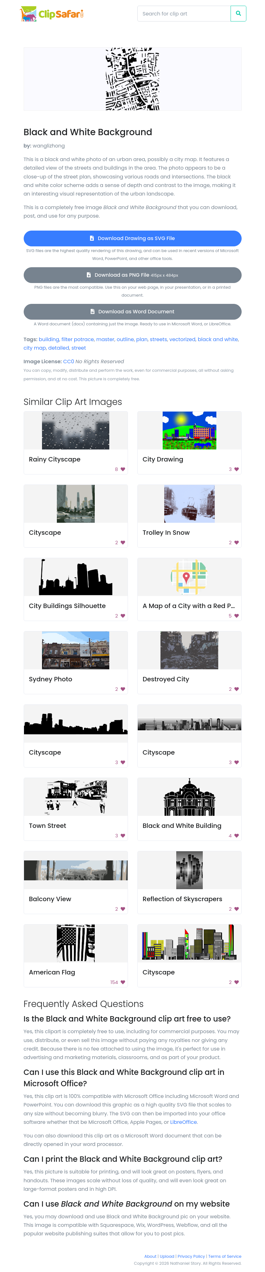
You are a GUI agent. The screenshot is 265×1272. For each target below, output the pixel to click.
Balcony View (50, 899)
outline (125, 339)
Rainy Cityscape (55, 459)
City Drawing (163, 459)
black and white (218, 339)
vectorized (182, 339)
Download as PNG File (132, 275)
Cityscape (45, 532)
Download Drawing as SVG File (132, 238)
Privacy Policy (191, 1256)
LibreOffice (183, 1122)
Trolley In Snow (166, 532)
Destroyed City (166, 679)
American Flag (52, 972)
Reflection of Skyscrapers (182, 899)
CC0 (68, 361)
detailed (58, 348)
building (49, 339)
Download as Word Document (132, 311)
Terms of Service (225, 1256)
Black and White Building (182, 825)
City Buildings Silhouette (67, 605)
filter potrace (78, 339)
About (150, 1256)
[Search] (184, 13)
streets (158, 339)
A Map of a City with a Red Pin (190, 605)
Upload (167, 1256)
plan (142, 339)
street (78, 348)
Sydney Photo (50, 679)
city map (35, 348)
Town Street (47, 825)
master (105, 339)
